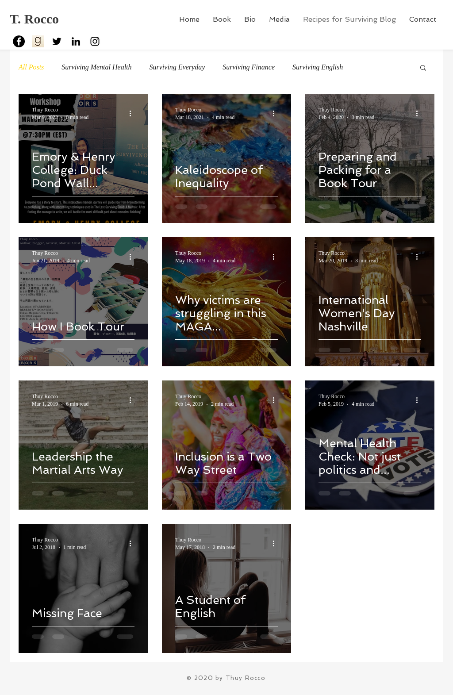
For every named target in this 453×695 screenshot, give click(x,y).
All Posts (31, 67)
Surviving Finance (249, 67)
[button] (423, 68)
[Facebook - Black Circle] (19, 41)
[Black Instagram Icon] (95, 41)
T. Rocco (34, 19)
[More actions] (133, 113)
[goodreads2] (38, 41)
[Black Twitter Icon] (57, 41)
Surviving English (317, 67)
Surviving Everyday (177, 67)
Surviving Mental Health (96, 67)
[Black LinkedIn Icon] (76, 41)
